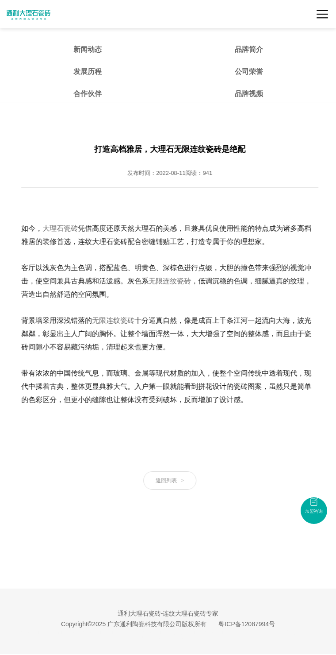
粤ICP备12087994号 (246, 624)
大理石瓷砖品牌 (296, 632)
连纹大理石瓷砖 (151, 632)
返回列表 (171, 480)
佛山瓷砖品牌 (260, 632)
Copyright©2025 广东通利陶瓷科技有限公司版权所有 (133, 624)
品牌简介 (249, 49)
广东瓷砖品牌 (65, 632)
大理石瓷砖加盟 (223, 632)
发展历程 (87, 71)
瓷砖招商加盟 (187, 638)
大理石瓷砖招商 (151, 638)
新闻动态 (87, 49)
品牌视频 (249, 93)
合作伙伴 (87, 93)
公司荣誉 (249, 71)
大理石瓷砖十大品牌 (107, 632)
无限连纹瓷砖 (171, 281)
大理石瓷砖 (61, 228)
